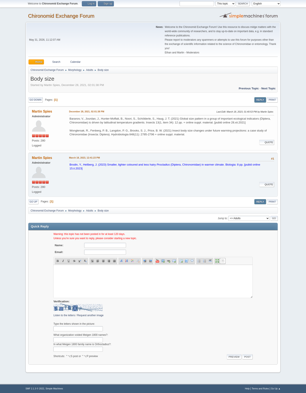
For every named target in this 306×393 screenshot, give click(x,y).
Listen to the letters (64, 315)
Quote (266, 142)
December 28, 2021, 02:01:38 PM (86, 111)
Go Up (33, 201)
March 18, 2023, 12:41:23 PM (84, 157)
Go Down (35, 100)
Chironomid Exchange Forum (61, 16)
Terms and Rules (260, 388)
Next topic (268, 88)
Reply (260, 100)
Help (247, 388)
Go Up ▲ (275, 388)
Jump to (222, 218)
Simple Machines (54, 388)
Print (272, 100)
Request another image (90, 315)
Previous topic (249, 88)
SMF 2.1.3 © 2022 (35, 388)
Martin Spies (42, 111)
